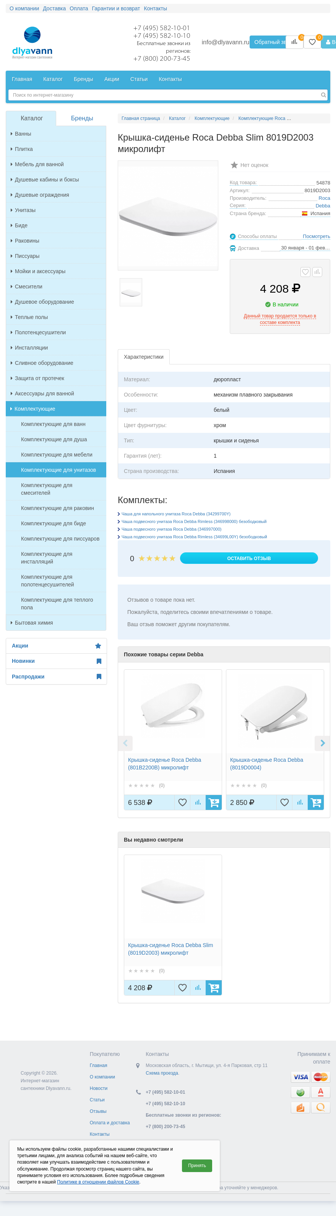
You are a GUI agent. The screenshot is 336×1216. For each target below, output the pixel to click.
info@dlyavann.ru (226, 42)
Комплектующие (32, 409)
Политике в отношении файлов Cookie (98, 1182)
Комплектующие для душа (54, 439)
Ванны (21, 134)
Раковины (25, 241)
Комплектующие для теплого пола (57, 603)
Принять (197, 1165)
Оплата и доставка (110, 1122)
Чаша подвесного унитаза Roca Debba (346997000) (172, 529)
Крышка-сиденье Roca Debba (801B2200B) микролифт (164, 764)
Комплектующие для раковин (57, 508)
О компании (102, 1077)
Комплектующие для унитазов (58, 470)
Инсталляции (29, 348)
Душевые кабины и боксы (45, 179)
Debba (323, 206)
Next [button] (322, 743)
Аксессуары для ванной (42, 393)
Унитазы (23, 210)
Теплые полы (29, 317)
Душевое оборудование (42, 302)
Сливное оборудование (42, 363)
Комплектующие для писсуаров (60, 539)
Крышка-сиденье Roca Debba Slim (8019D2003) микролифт (170, 949)
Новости (98, 1088)
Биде (19, 225)
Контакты (100, 1134)
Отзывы (98, 1111)
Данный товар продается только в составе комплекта (280, 319)
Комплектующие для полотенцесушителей (47, 581)
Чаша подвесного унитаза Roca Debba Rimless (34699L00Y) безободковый (194, 536)
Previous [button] (125, 743)
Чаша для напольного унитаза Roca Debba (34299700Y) (176, 514)
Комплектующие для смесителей (46, 489)
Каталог (32, 118)
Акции (56, 646)
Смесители (26, 286)
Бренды (82, 118)
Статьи (97, 1100)
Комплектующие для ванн (53, 424)
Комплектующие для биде (53, 523)
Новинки (56, 661)
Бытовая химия (32, 623)
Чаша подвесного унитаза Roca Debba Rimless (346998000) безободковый (194, 521)
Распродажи (56, 676)
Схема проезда (162, 1073)
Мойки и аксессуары (38, 271)
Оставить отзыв (249, 558)
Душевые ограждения (40, 195)
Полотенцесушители (38, 332)
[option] (173, 740)
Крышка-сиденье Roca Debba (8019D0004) (266, 764)
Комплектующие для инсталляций (46, 558)
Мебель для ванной (37, 164)
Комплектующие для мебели (57, 455)
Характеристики (144, 357)
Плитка (22, 149)
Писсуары (25, 256)
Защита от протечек (37, 378)
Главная (98, 1065)
